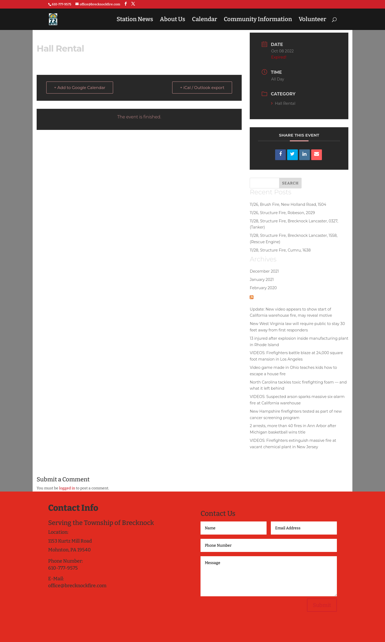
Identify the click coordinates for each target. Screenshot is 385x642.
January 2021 (262, 279)
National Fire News (285, 297)
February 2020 (263, 287)
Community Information (258, 20)
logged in (67, 488)
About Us (172, 20)
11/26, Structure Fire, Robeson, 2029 (282, 212)
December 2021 (264, 271)
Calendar (204, 20)
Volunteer (312, 20)
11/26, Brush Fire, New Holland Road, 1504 (288, 204)
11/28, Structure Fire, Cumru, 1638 (280, 250)
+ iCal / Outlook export (202, 87)
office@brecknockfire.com (77, 586)
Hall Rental (283, 103)
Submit (322, 605)
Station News (135, 20)
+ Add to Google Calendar (79, 87)
